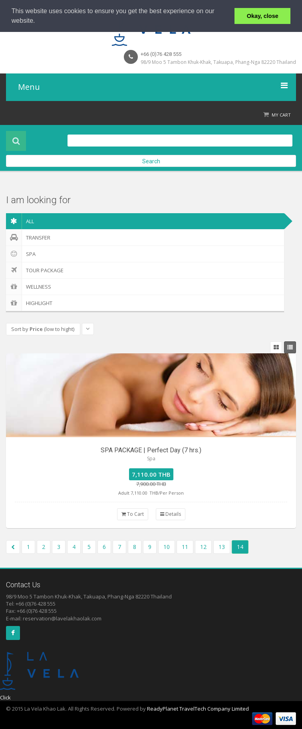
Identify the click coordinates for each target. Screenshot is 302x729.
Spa (21, 254)
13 (222, 547)
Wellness (28, 287)
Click (5, 697)
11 (185, 547)
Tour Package (35, 270)
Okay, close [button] (262, 16)
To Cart (132, 514)
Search (151, 161)
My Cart (281, 115)
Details (170, 514)
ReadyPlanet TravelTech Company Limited (198, 708)
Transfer (28, 238)
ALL (20, 221)
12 (203, 547)
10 (166, 547)
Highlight (29, 303)
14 (240, 547)
